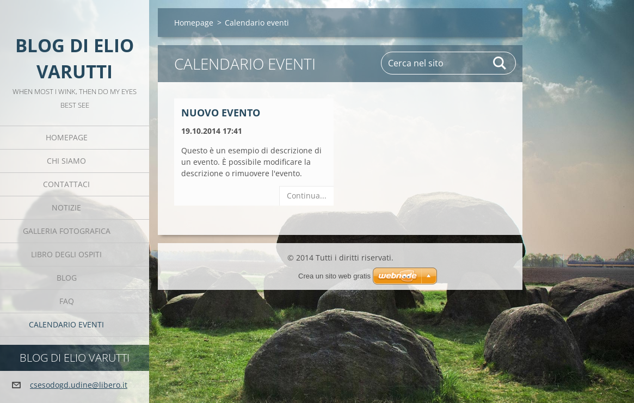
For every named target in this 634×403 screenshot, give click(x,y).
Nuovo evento (220, 112)
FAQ (66, 301)
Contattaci (66, 184)
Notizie (66, 207)
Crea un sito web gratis (334, 276)
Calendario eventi (66, 324)
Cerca (500, 63)
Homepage (67, 137)
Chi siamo (66, 161)
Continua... (307, 195)
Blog (67, 277)
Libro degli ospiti (66, 254)
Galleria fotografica (66, 231)
